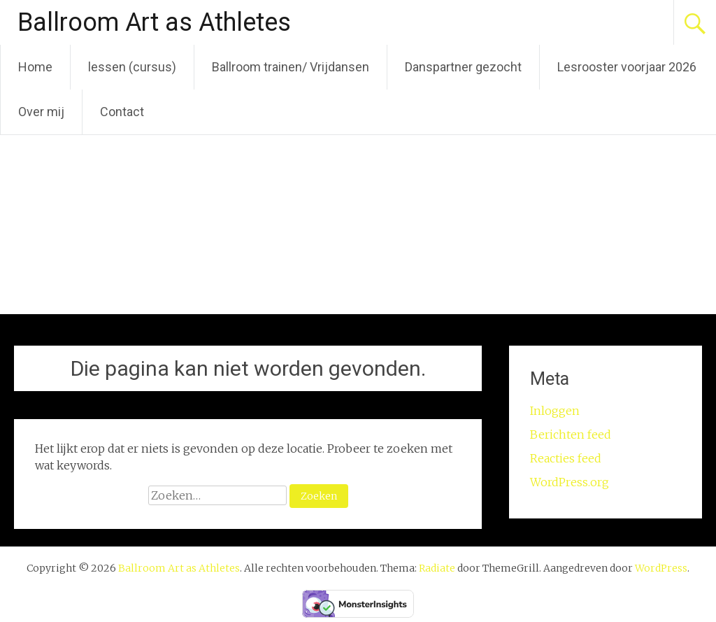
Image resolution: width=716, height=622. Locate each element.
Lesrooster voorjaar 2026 (626, 66)
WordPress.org (569, 482)
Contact (122, 111)
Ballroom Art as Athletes (154, 22)
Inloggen (555, 411)
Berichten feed (570, 434)
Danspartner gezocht (463, 66)
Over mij (41, 111)
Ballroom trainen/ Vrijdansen (290, 66)
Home (35, 66)
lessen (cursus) (132, 66)
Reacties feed (565, 458)
